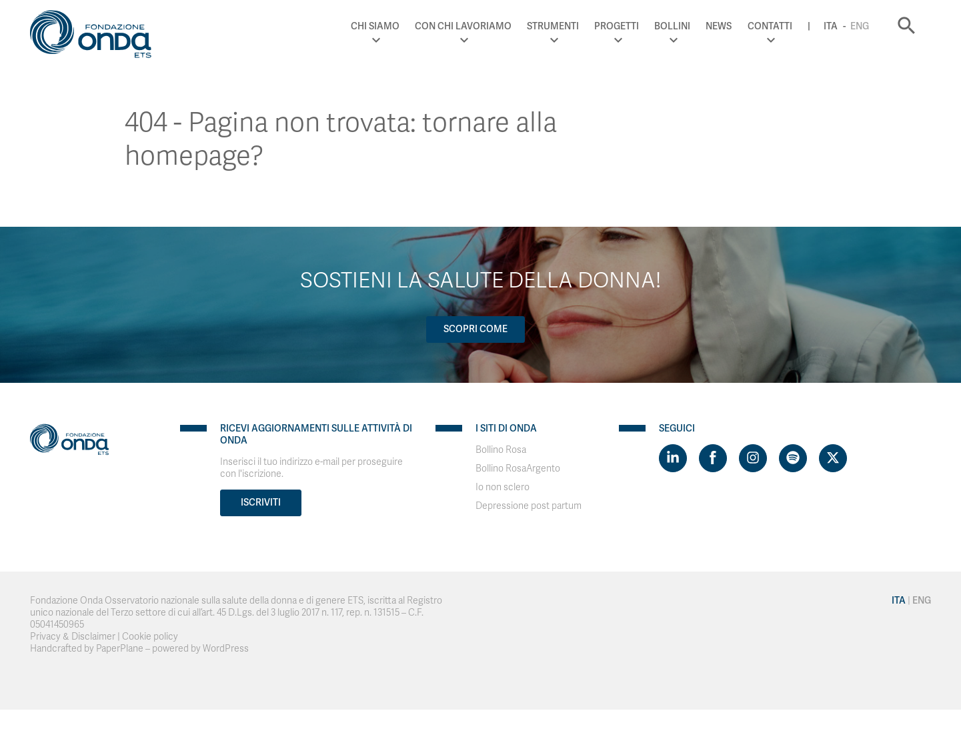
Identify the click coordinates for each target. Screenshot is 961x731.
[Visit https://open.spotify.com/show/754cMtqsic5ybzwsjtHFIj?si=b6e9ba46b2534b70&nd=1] (793, 458)
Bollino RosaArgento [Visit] (517, 468)
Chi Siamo (375, 26)
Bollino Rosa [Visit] (500, 450)
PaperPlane (119, 648)
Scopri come (475, 329)
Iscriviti (261, 502)
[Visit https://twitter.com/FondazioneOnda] (833, 458)
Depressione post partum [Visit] (528, 506)
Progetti (616, 26)
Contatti (770, 26)
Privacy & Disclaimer (72, 636)
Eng (859, 26)
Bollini (672, 26)
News (719, 26)
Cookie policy (150, 636)
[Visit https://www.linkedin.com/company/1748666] (673, 458)
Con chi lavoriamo (463, 26)
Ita (831, 26)
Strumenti (553, 26)
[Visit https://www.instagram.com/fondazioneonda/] (753, 458)
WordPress (226, 648)
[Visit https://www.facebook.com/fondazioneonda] (713, 458)
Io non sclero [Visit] (502, 487)
